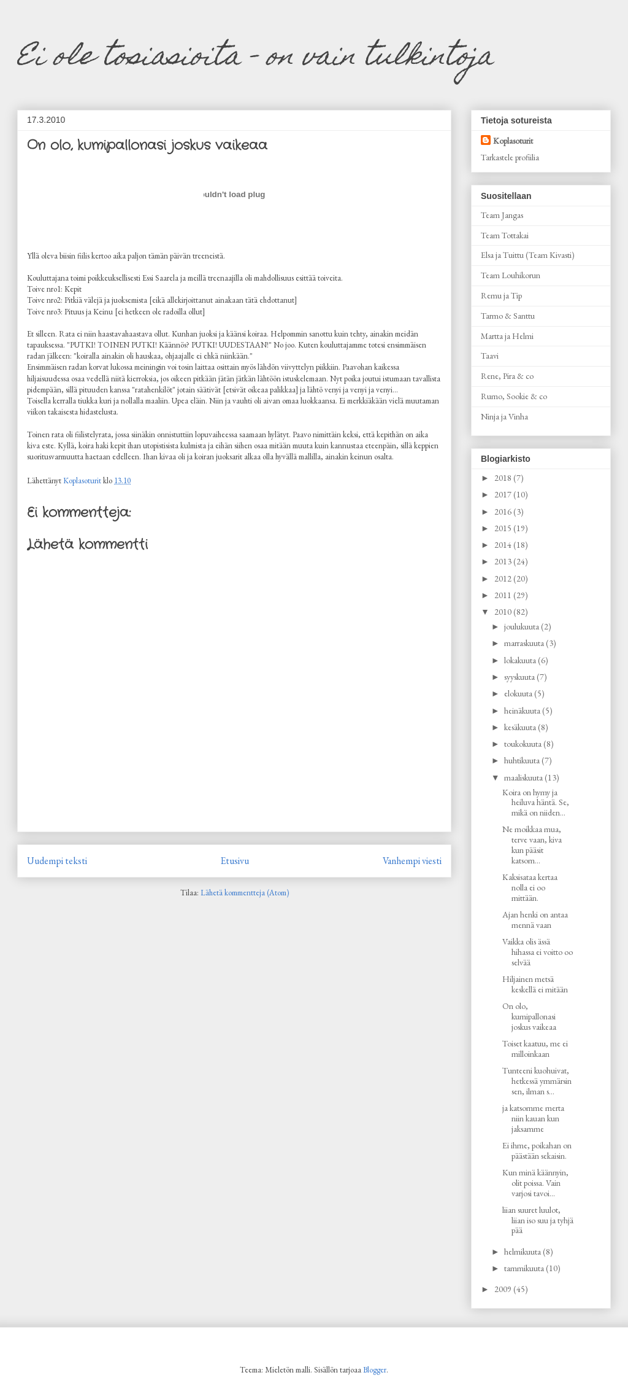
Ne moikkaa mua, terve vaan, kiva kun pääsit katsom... (532, 844)
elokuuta (519, 693)
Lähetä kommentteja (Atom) (245, 892)
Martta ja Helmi (507, 335)
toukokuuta (523, 743)
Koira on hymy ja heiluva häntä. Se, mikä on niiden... (535, 803)
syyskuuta (520, 676)
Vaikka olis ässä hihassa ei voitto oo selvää (537, 952)
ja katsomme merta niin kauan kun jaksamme (533, 1118)
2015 (503, 528)
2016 (503, 511)
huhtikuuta (523, 760)
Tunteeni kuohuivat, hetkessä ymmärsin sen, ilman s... (537, 1081)
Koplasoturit (513, 140)
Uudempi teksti (57, 860)
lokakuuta (521, 660)
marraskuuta (525, 642)
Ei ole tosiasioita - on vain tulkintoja (255, 58)
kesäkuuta (521, 727)
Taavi (490, 355)
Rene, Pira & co (507, 375)
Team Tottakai (505, 235)
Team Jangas (502, 214)
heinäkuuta (523, 710)
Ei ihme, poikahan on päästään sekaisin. (537, 1150)
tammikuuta (525, 1268)
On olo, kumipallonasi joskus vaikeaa (529, 1016)
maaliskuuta (524, 777)
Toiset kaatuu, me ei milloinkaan (535, 1048)
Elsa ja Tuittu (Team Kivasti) (528, 254)
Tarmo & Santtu (508, 315)
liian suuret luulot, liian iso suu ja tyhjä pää (537, 1220)
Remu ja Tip (501, 295)
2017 (503, 494)
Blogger (374, 1370)
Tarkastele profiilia (510, 157)
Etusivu (235, 860)
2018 (503, 477)
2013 (503, 561)
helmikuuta (523, 1251)
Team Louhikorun (510, 275)
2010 (503, 611)
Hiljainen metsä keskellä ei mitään (535, 984)
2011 (503, 595)
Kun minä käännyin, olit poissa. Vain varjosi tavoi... (535, 1183)
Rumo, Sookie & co (514, 396)
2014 (503, 544)
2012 (503, 578)
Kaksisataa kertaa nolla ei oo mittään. (529, 887)
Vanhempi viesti (412, 860)
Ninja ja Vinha (504, 416)
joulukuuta (522, 626)
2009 (503, 1289)
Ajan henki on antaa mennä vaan (535, 919)
